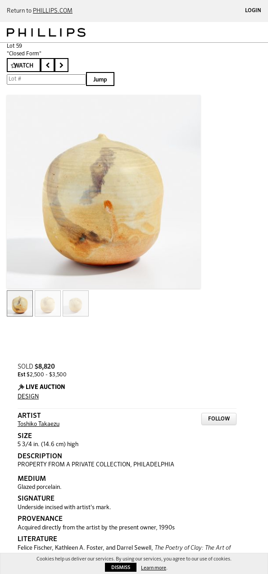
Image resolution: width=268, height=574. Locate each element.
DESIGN (28, 397)
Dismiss (120, 567)
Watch (23, 66)
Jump (100, 80)
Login (253, 11)
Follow (219, 419)
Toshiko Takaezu (38, 424)
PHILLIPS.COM (53, 11)
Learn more (153, 567)
